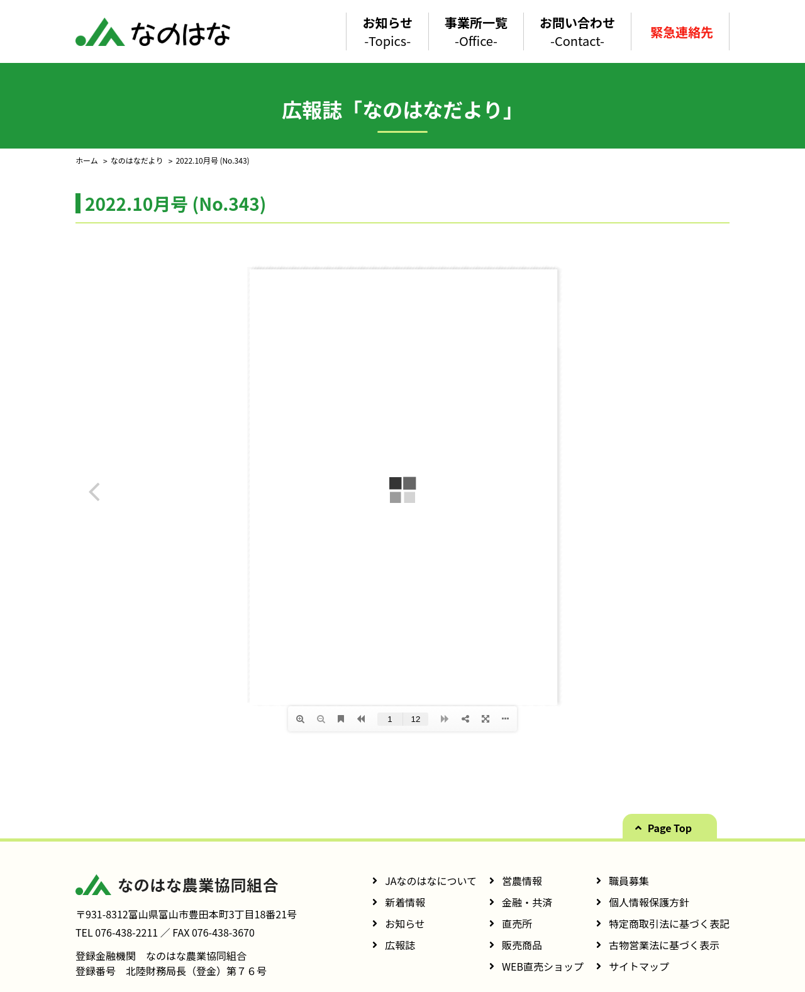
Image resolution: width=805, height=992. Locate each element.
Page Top (670, 827)
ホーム (86, 160)
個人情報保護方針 (649, 902)
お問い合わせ (577, 31)
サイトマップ (639, 966)
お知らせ (387, 31)
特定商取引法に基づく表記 (669, 923)
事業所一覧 (476, 31)
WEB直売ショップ (543, 966)
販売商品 (522, 944)
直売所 (517, 923)
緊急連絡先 (681, 32)
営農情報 (522, 880)
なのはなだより (137, 160)
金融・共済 (527, 902)
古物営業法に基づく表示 (664, 944)
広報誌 (400, 944)
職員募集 (629, 880)
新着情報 (405, 902)
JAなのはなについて (431, 880)
